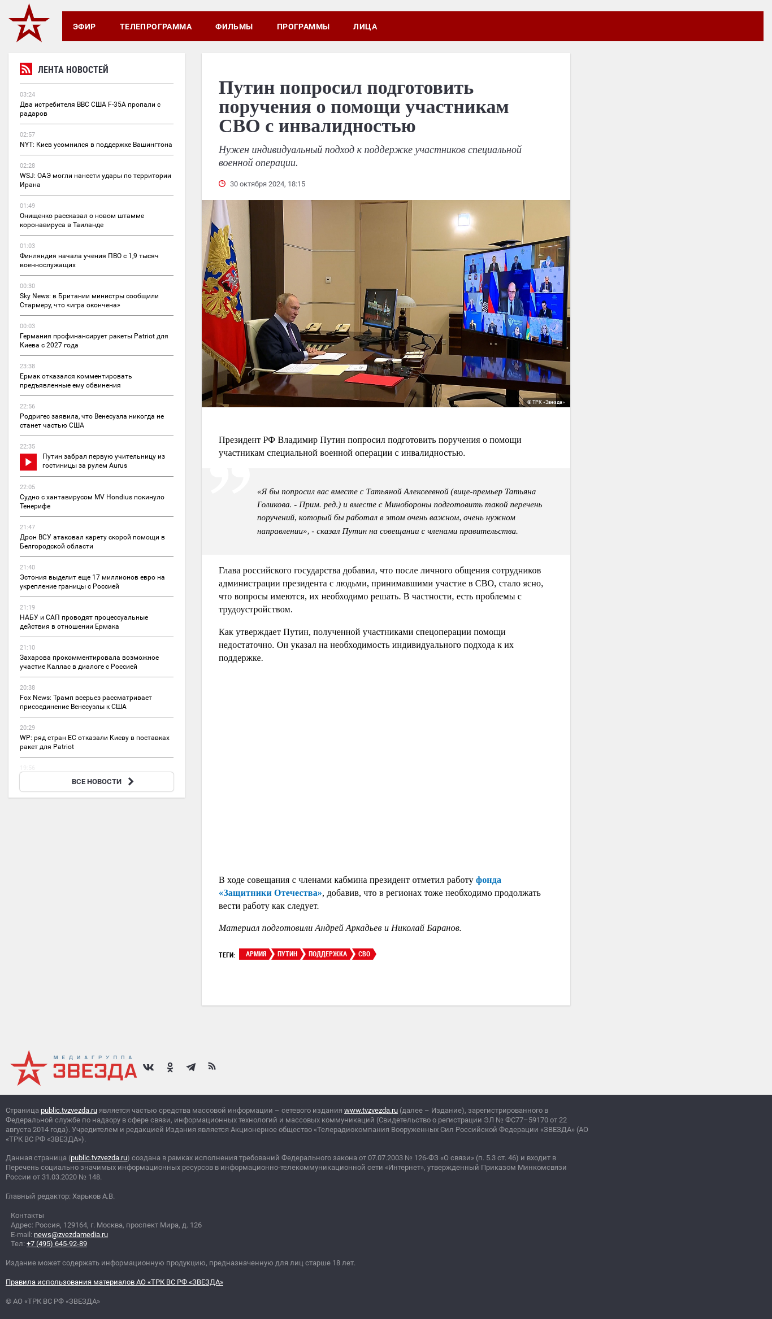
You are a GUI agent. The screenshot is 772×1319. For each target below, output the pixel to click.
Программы (303, 26)
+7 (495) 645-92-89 (57, 1243)
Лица (365, 26)
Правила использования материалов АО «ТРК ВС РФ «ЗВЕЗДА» (114, 1282)
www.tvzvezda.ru (371, 1110)
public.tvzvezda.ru (69, 1110)
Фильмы (234, 26)
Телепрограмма (156, 26)
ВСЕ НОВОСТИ (104, 781)
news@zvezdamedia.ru (71, 1234)
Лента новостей (64, 71)
